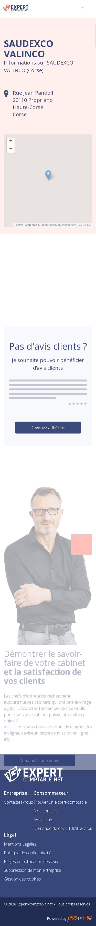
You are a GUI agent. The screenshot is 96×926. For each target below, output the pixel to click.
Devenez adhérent (48, 438)
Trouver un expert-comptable (60, 802)
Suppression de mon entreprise (32, 870)
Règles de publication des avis (31, 861)
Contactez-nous (18, 802)
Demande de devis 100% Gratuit (63, 828)
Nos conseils (45, 811)
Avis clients (43, 819)
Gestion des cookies (22, 879)
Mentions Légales (20, 844)
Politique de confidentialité (27, 853)
